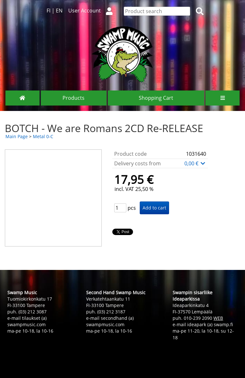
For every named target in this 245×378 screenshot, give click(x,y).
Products (74, 97)
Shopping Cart (156, 97)
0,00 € (195, 163)
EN (59, 10)
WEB (218, 318)
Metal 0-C (43, 136)
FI (48, 10)
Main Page (16, 136)
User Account (93, 10)
